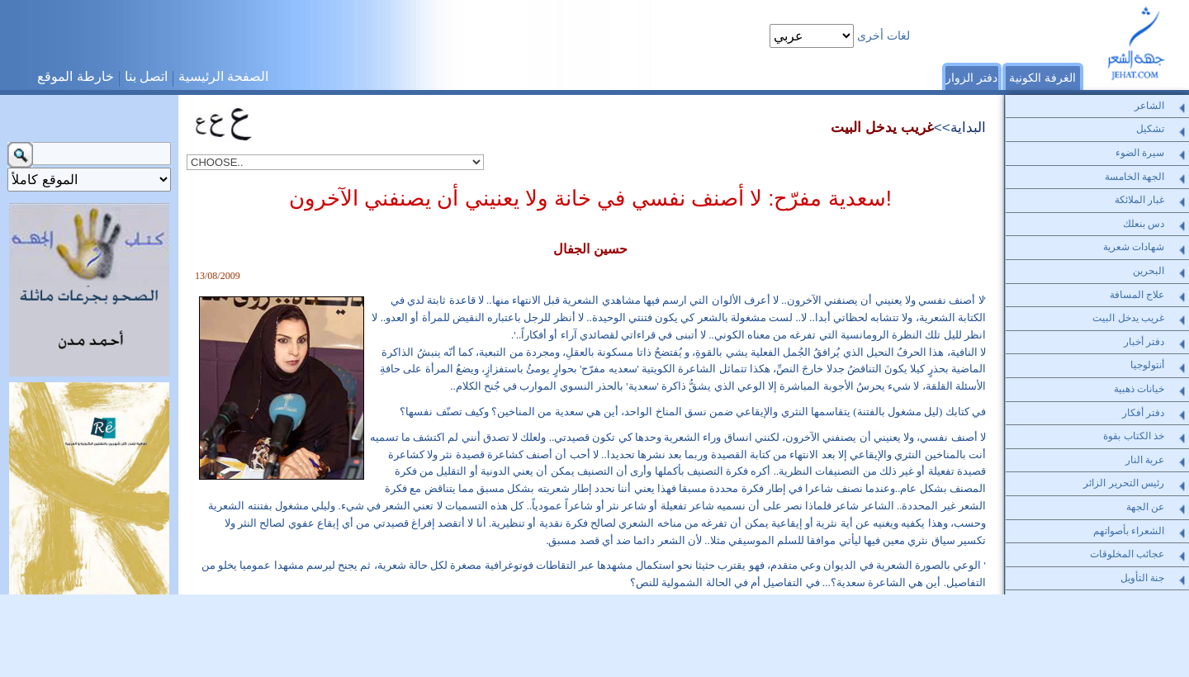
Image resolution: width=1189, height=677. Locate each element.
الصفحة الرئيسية (223, 76)
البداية (968, 127)
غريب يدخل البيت (882, 127)
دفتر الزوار (971, 77)
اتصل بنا (146, 76)
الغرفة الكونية (1042, 77)
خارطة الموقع (75, 76)
